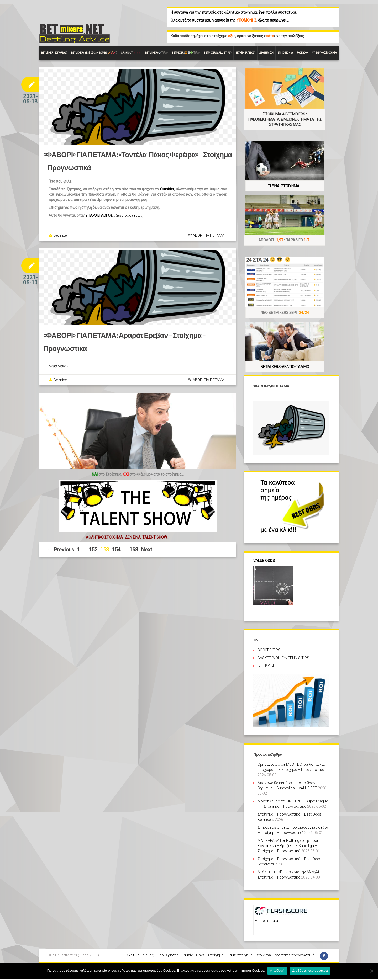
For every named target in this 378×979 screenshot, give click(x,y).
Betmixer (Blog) (245, 52)
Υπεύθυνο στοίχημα (324, 52)
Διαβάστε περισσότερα (310, 971)
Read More (57, 367)
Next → (150, 550)
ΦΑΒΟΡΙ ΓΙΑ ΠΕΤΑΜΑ (207, 236)
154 (116, 550)
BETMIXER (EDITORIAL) (54, 52)
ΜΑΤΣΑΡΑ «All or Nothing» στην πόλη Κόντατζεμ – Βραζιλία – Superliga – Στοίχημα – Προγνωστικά (288, 845)
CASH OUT (131, 52)
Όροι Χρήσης (168, 955)
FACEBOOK (302, 52)
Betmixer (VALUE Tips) (218, 52)
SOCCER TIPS (269, 650)
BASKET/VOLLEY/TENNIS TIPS (283, 658)
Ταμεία (187, 955)
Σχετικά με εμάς (140, 955)
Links (200, 955)
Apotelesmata (266, 920)
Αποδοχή (277, 971)
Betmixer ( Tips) (156, 52)
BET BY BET (267, 666)
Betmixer (61, 236)
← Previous (60, 550)
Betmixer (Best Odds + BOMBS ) (94, 52)
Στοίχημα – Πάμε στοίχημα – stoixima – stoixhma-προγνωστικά (261, 955)
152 (93, 550)
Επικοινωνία (285, 52)
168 (133, 550)
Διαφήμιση (266, 52)
